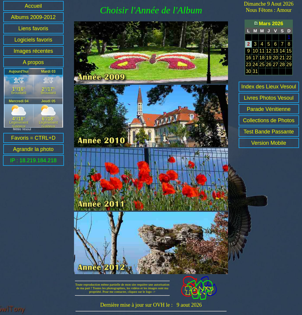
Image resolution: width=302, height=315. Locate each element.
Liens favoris (33, 28)
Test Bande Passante (268, 132)
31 (255, 71)
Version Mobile (268, 143)
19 (269, 57)
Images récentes (33, 51)
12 (269, 50)
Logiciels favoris (33, 40)
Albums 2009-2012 (33, 17)
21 (282, 57)
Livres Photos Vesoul (268, 98)
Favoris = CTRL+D (33, 138)
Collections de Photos (268, 120)
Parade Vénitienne (268, 109)
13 (275, 50)
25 (262, 64)
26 (269, 64)
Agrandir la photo (33, 149)
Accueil (33, 6)
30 (248, 71)
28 (282, 64)
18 (262, 57)
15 (289, 50)
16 (248, 57)
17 (255, 57)
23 (248, 64)
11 (262, 50)
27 (275, 64)
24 (255, 64)
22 (289, 57)
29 (289, 64)
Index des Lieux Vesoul (268, 87)
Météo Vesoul (22, 129)
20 (275, 57)
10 (255, 50)
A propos (33, 62)
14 (282, 50)
